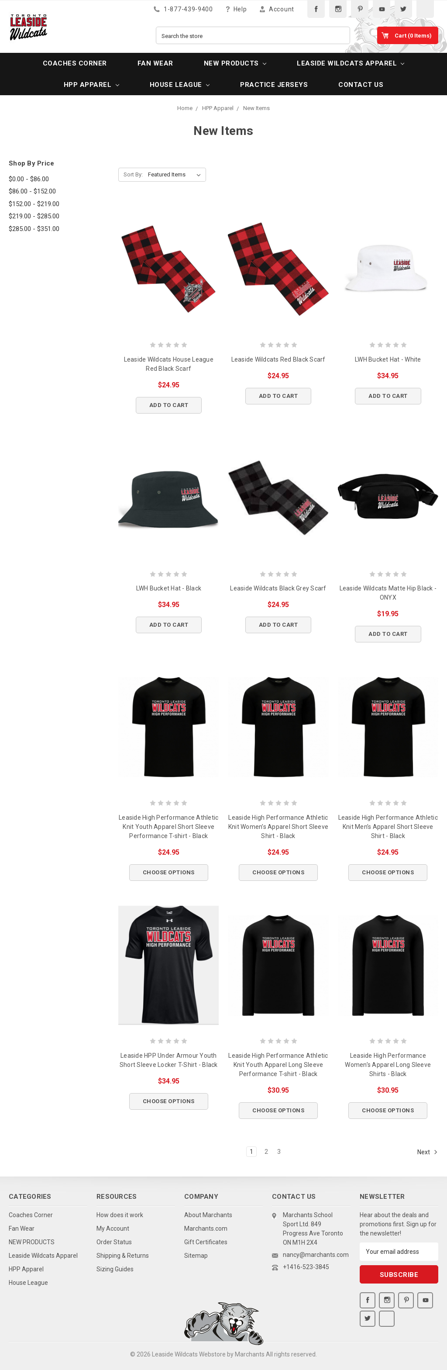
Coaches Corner (75, 63)
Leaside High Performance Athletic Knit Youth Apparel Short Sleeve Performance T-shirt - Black (168, 826)
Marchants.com (205, 1228)
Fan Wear (155, 63)
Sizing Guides (115, 1269)
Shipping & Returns (122, 1255)
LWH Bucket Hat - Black (169, 588)
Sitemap (196, 1255)
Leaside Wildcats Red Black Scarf (278, 359)
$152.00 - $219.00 (34, 204)
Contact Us (360, 85)
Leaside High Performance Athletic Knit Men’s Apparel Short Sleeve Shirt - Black (388, 826)
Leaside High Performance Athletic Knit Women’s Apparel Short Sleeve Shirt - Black (278, 826)
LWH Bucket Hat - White (388, 359)
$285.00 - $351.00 (34, 229)
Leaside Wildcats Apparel (350, 63)
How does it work (119, 1214)
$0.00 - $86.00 (29, 179)
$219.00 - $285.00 (34, 216)
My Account (112, 1228)
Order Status (114, 1242)
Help (236, 8)
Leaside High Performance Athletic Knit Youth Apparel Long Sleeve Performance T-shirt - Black (278, 1064)
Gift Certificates (205, 1242)
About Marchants (208, 1214)
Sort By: (133, 174)
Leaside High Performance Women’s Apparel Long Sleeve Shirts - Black (388, 1064)
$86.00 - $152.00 (32, 191)
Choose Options (169, 872)
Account (277, 8)
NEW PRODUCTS (235, 63)
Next (427, 1152)
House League (180, 85)
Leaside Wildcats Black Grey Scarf (278, 588)
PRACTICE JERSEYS (274, 85)
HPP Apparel (91, 85)
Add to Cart (169, 405)
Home (185, 108)
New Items (256, 108)
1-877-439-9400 (183, 8)
